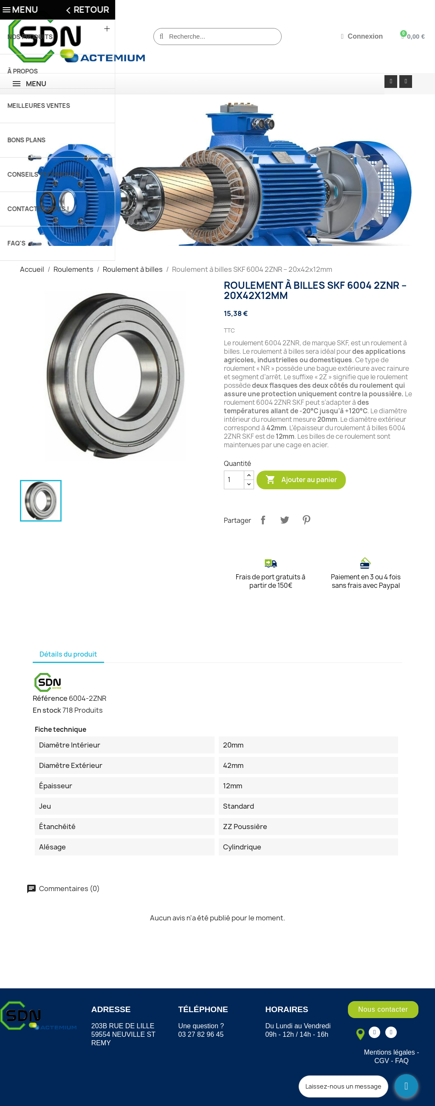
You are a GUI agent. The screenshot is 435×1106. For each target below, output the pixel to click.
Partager (262, 519)
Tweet (284, 519)
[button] (383, 1009)
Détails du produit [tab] (68, 654)
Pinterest (306, 519)
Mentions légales (389, 1052)
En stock (47, 710)
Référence (50, 698)
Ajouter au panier (301, 479)
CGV (381, 1060)
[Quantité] (234, 480)
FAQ (402, 1060)
